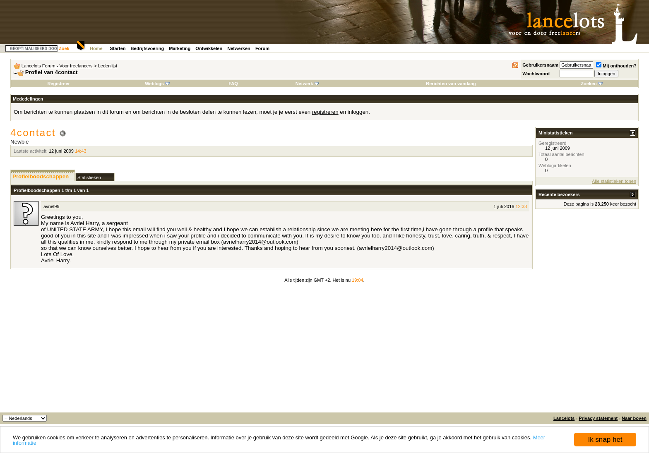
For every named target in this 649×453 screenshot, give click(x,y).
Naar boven (634, 418)
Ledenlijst (107, 65)
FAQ (233, 83)
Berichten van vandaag (451, 83)
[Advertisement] (324, 350)
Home (96, 48)
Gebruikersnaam (540, 64)
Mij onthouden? (616, 65)
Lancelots (563, 418)
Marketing (179, 48)
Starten (118, 48)
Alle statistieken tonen (614, 181)
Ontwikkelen (208, 48)
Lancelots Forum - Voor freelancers (57, 65)
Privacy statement (598, 418)
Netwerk (307, 83)
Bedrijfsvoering (147, 48)
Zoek (64, 48)
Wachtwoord (536, 73)
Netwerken (238, 48)
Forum (262, 48)
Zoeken (592, 83)
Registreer (58, 83)
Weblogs (157, 83)
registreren (325, 112)
